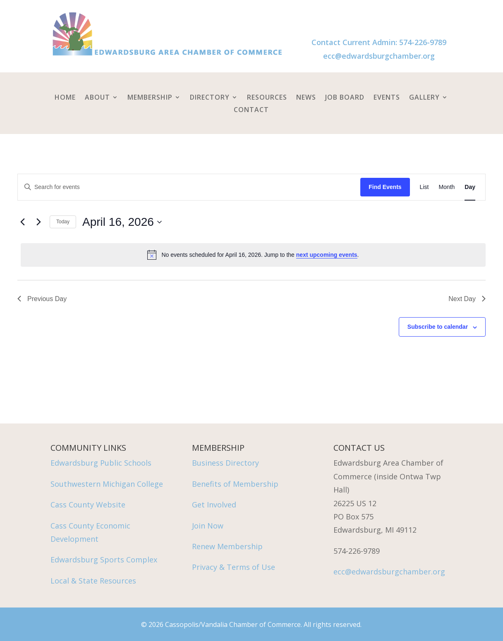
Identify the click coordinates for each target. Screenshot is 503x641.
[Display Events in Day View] (470, 187)
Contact (251, 110)
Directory (210, 98)
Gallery (424, 98)
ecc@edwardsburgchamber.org (379, 56)
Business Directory (225, 463)
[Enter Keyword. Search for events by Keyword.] (189, 187)
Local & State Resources (93, 581)
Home (65, 98)
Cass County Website (87, 504)
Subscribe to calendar (437, 326)
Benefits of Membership (235, 484)
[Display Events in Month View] (446, 187)
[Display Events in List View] (424, 187)
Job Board (344, 98)
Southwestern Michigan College (106, 484)
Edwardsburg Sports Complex (103, 559)
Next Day (467, 298)
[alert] (253, 254)
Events (387, 98)
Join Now (207, 526)
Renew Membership (227, 546)
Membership (149, 98)
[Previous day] (22, 222)
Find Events (385, 187)
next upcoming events (326, 254)
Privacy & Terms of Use (233, 567)
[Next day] (38, 222)
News (306, 98)
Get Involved (214, 504)
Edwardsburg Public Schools (100, 463)
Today (62, 222)
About (97, 98)
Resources (267, 98)
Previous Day (42, 298)
